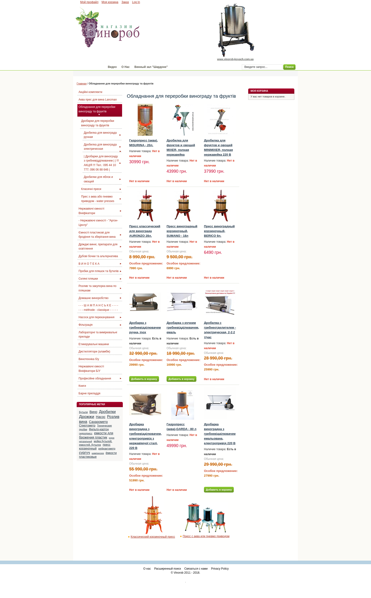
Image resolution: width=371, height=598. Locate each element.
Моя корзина (110, 2)
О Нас (125, 67)
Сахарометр (98, 422)
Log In (136, 2)
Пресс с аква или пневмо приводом (206, 536)
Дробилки (107, 412)
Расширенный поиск (167, 568)
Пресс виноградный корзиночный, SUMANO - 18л (182, 230)
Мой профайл (89, 2)
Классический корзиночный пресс (153, 536)
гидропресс (85, 433)
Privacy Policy (220, 568)
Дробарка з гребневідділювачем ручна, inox (145, 327)
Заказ (125, 2)
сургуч (84, 453)
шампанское (98, 453)
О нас (147, 568)
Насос (100, 417)
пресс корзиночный (94, 446)
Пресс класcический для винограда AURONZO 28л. (144, 230)
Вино (93, 412)
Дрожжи (86, 416)
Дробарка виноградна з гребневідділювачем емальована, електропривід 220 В (220, 433)
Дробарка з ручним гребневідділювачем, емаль (183, 327)
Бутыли (83, 412)
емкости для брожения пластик (96, 435)
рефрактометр (106, 448)
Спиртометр (87, 425)
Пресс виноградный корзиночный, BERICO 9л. (219, 230)
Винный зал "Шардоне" (151, 67)
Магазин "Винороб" (89, 67)
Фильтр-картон (99, 429)
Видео (112, 67)
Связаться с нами (196, 568)
